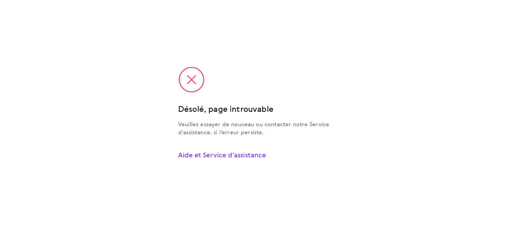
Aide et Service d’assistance (222, 154)
